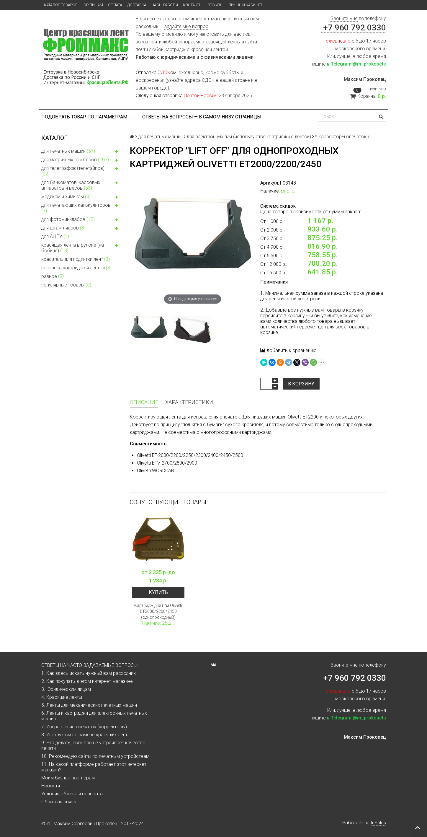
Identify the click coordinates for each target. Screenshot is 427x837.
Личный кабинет (245, 5)
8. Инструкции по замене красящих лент (84, 734)
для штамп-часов (80, 228)
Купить (158, 592)
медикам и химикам (80, 197)
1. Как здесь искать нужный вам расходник (88, 673)
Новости (50, 786)
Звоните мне (344, 18)
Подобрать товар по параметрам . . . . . (89, 117)
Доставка (136, 5)
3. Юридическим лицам (66, 689)
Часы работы (164, 5)
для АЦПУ (55, 236)
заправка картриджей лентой (76, 268)
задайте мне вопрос (186, 26)
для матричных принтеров (80, 160)
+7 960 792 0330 (353, 27)
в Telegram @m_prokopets (356, 64)
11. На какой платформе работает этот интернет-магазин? (94, 767)
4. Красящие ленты (61, 697)
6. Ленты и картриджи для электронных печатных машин (94, 716)
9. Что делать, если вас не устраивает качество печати (93, 745)
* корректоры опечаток (341, 136)
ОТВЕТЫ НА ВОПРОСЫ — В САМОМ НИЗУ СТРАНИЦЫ (201, 117)
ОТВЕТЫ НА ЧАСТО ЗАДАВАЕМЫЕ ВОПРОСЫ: (89, 665)
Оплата (115, 5)
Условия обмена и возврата (72, 794)
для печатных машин (80, 151)
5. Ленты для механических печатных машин (89, 705)
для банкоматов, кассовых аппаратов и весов (80, 185)
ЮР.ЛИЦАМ (93, 5)
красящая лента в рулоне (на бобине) (80, 247)
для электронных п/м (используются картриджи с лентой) (249, 136)
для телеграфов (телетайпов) (80, 171)
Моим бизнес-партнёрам (68, 778)
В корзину (301, 384)
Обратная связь (58, 802)
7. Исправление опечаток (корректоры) (84, 726)
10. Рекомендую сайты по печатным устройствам (95, 756)
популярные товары (66, 285)
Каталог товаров (61, 5)
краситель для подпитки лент (75, 259)
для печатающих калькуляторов (80, 208)
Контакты (192, 5)
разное (52, 276)
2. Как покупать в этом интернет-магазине (87, 681)
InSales (378, 822)
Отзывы (215, 5)
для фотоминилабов (80, 220)
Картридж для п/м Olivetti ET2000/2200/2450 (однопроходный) (158, 611)
